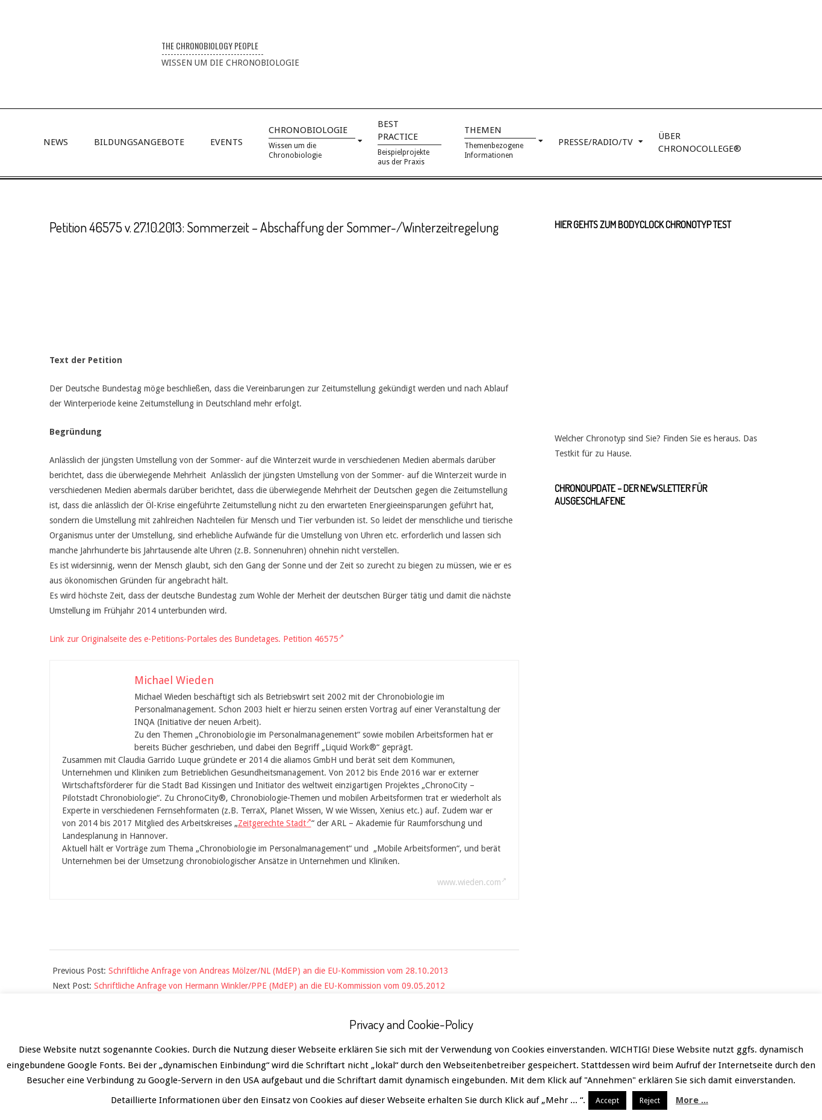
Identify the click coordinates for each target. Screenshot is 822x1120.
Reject (650, 1100)
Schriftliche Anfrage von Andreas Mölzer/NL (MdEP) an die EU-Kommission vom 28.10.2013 (278, 970)
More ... (692, 1100)
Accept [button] (607, 1100)
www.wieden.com (471, 882)
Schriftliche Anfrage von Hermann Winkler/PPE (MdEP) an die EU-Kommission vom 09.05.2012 (269, 986)
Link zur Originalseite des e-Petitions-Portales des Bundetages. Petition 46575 (196, 639)
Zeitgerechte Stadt (274, 823)
